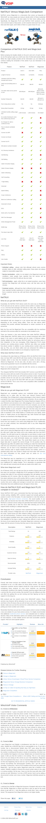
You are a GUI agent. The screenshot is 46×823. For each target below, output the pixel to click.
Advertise (28, 810)
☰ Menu (5, 7)
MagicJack (39, 573)
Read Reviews (32, 634)
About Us (6, 807)
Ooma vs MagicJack (9, 673)
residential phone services (17, 614)
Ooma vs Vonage (8, 685)
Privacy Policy (17, 807)
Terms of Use (29, 807)
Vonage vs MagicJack (9, 676)
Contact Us (39, 807)
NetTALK (28, 573)
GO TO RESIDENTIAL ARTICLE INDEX (23, 701)
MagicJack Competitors (10, 690)
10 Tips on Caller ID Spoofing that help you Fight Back (19, 687)
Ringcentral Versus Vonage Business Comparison (18, 682)
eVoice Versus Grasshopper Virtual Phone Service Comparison (21, 679)
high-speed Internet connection (18, 499)
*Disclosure (17, 810)
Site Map (6, 810)
